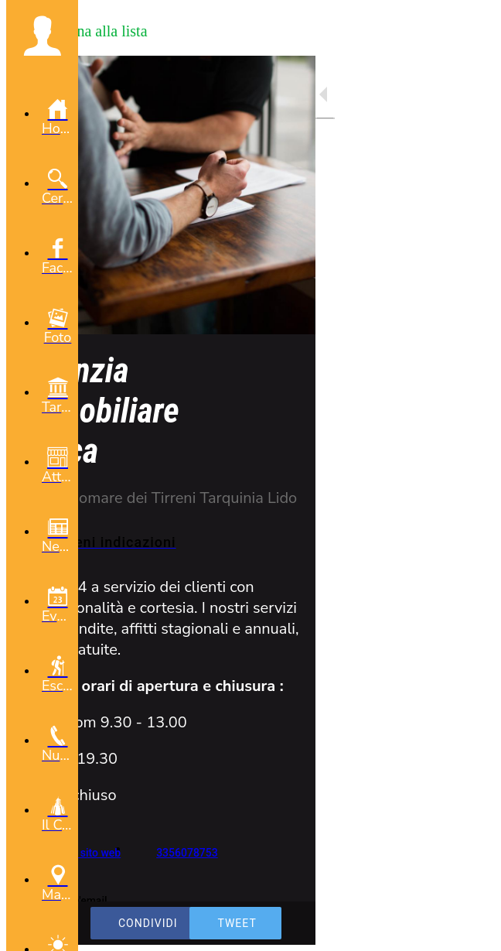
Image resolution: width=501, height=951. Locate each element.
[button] (42, 35)
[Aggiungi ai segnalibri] (470, 929)
